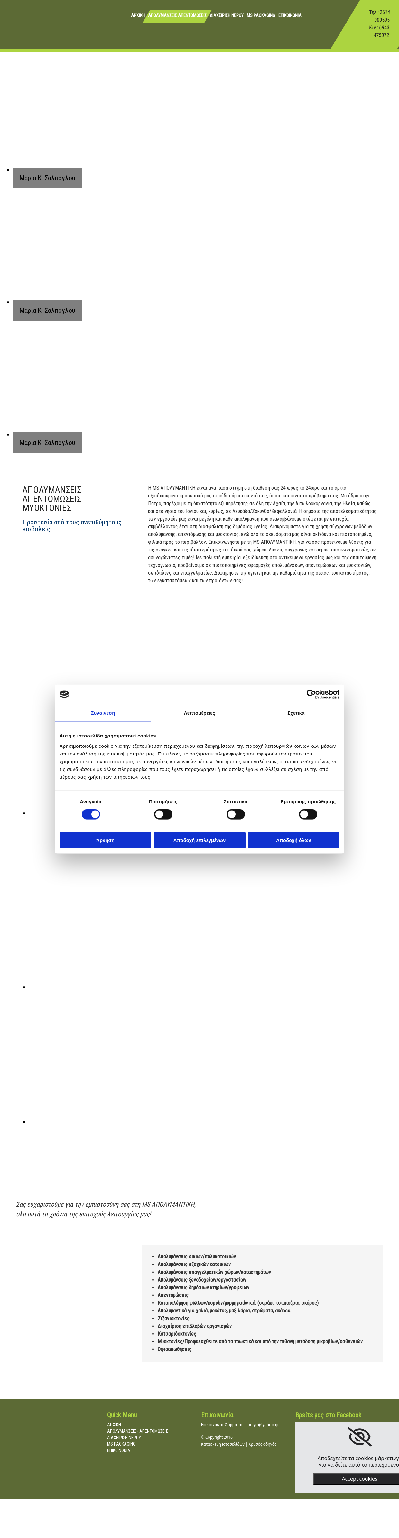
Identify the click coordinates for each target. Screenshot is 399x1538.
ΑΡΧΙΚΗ (138, 15)
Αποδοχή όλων (293, 840)
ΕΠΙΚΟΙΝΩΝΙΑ (290, 15)
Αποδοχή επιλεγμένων (199, 840)
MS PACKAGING (261, 15)
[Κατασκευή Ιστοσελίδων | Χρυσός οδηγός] (206, 1460)
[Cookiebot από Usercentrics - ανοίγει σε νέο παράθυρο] (311, 694)
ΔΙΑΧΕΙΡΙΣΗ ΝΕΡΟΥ (227, 15)
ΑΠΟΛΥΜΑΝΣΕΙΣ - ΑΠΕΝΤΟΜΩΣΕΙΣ (137, 1431)
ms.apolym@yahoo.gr (259, 1424)
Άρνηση (105, 840)
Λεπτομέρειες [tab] (199, 713)
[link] (360, 1437)
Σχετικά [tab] (295, 713)
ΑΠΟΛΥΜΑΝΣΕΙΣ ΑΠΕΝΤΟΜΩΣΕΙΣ (177, 15)
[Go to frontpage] (14, 30)
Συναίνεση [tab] (103, 713)
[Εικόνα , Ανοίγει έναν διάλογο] (157, 986)
